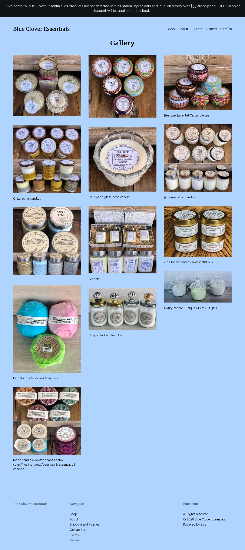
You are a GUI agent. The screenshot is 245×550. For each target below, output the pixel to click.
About (183, 29)
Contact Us (77, 530)
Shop (171, 29)
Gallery (211, 29)
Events (197, 29)
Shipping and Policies (84, 524)
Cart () (226, 29)
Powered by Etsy (194, 524)
